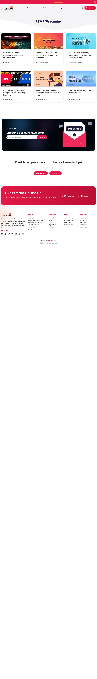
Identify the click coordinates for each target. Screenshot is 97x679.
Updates (52, 8)
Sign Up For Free (90, 8)
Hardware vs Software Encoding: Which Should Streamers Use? (13, 55)
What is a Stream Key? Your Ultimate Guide (80, 91)
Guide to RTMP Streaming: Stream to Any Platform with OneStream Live (80, 55)
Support (51, 227)
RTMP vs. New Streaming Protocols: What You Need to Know (47, 92)
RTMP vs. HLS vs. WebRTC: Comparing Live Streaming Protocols (14, 92)
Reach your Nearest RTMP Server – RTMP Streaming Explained (46, 55)
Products (36, 8)
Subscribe (42, 137)
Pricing (45, 8)
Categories (62, 8)
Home (29, 8)
